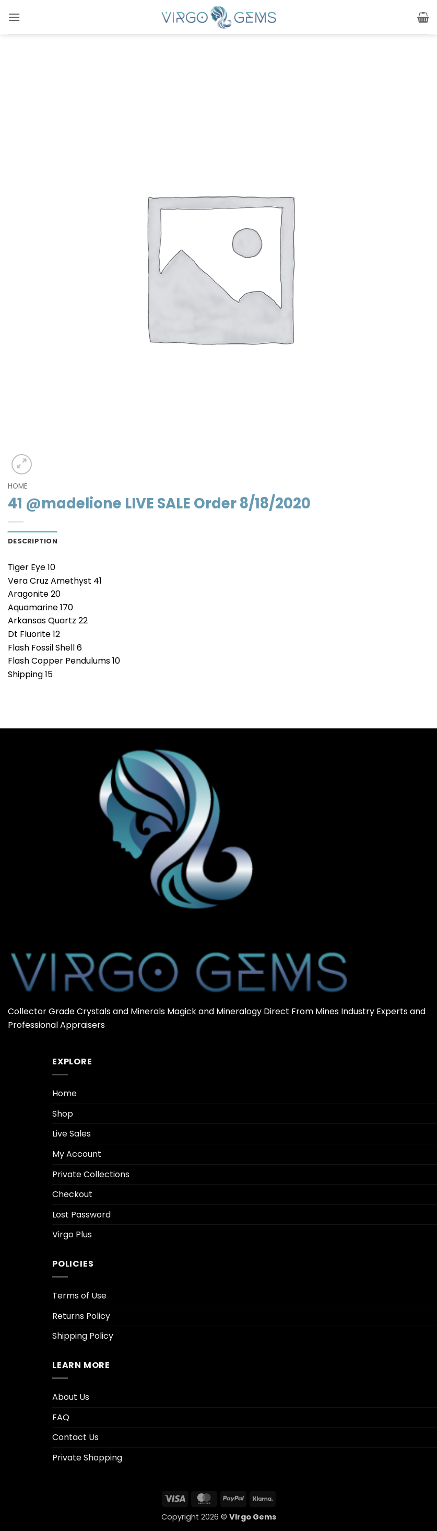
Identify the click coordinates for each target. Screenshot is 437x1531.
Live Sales (71, 1134)
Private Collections (90, 1174)
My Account (76, 1154)
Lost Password (81, 1215)
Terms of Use (79, 1296)
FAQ (60, 1417)
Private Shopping (87, 1458)
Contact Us (75, 1437)
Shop (62, 1114)
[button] (14, 17)
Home (18, 486)
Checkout (72, 1194)
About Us (70, 1397)
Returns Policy (81, 1316)
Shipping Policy (82, 1336)
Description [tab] (32, 541)
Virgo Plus (72, 1234)
